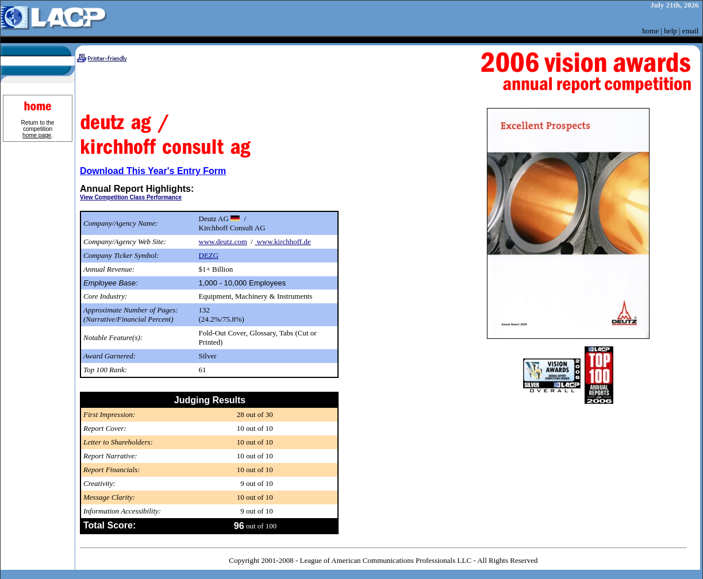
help (670, 30)
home (650, 30)
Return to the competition (38, 128)
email (690, 30)
